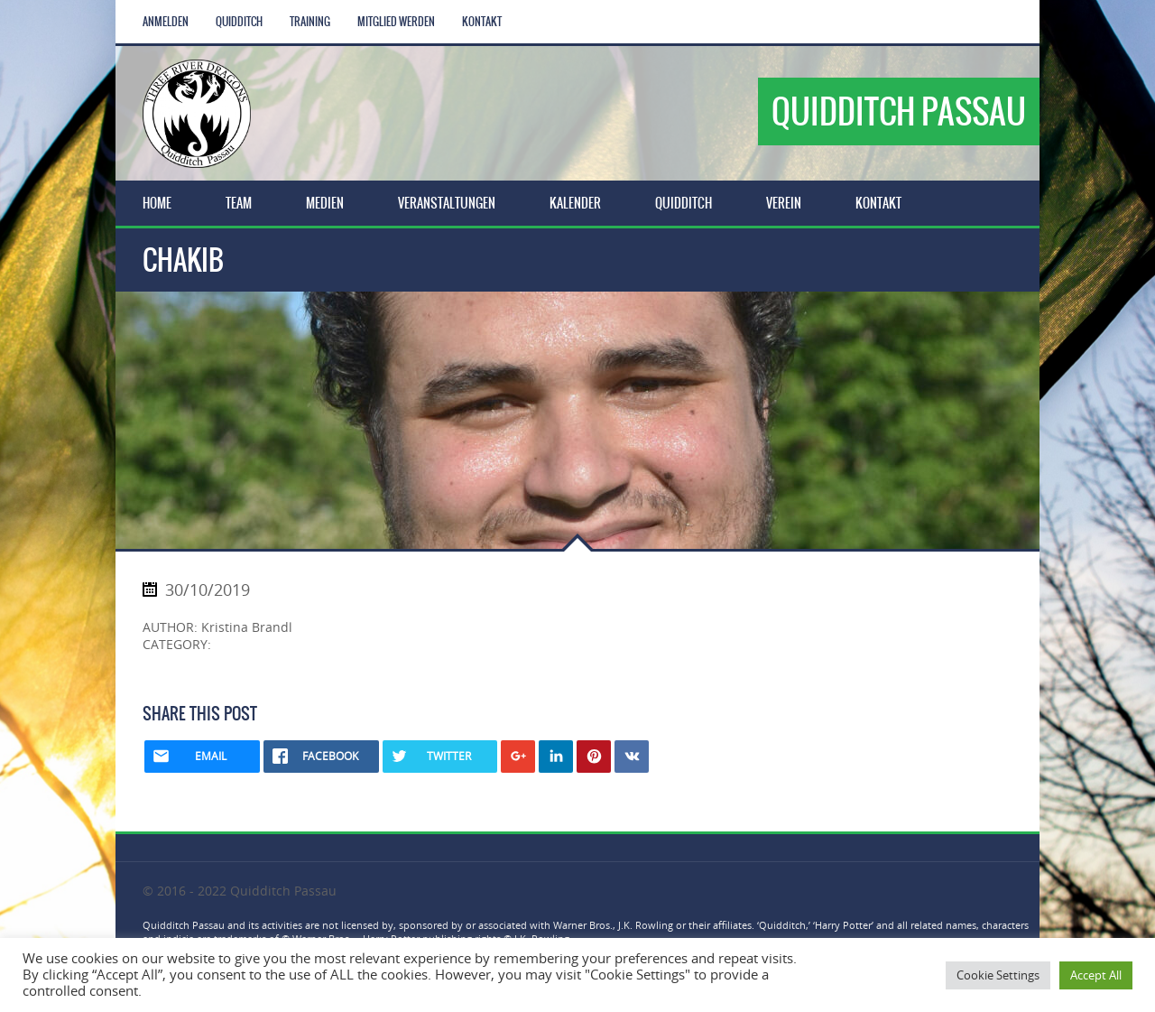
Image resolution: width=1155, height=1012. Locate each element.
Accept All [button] (1096, 975)
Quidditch (239, 22)
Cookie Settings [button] (998, 975)
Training (310, 22)
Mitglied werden (396, 22)
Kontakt (482, 22)
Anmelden (166, 22)
